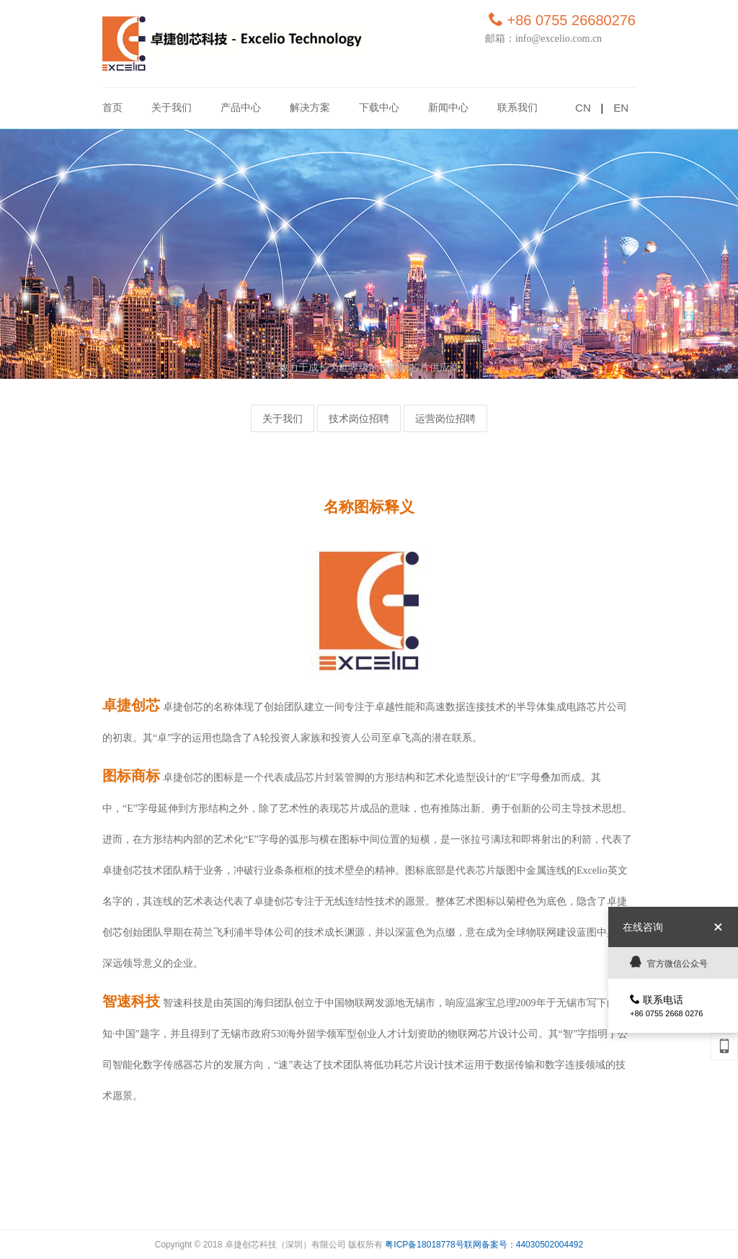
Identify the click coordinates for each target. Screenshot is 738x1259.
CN (583, 108)
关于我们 (282, 419)
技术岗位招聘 (359, 419)
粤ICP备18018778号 (424, 1245)
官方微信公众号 (669, 962)
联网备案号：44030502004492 (523, 1245)
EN (620, 108)
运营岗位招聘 (445, 419)
